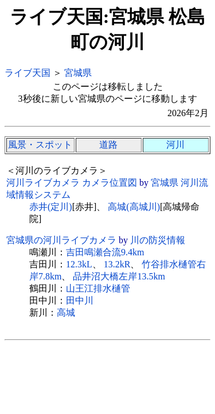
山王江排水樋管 (98, 288)
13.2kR (117, 264)
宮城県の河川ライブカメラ (61, 240)
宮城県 (78, 73)
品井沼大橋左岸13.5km (119, 276)
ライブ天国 (27, 73)
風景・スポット (40, 145)
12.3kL (79, 264)
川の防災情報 (157, 240)
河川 (175, 145)
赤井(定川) (50, 207)
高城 (66, 312)
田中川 (79, 300)
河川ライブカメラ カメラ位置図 (71, 182)
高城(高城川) (134, 207)
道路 (108, 145)
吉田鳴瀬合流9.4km (105, 252)
